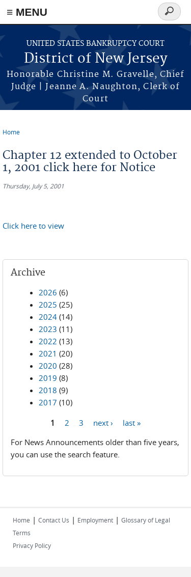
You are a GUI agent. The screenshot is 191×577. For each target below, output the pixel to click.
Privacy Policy (32, 545)
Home (11, 132)
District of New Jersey (96, 58)
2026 (48, 292)
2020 (48, 366)
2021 (48, 353)
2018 (48, 390)
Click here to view (33, 226)
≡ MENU (27, 12)
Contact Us (53, 520)
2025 (48, 304)
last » (132, 422)
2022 (48, 341)
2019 (48, 378)
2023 (48, 329)
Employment (95, 520)
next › (103, 422)
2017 (48, 402)
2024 (48, 317)
